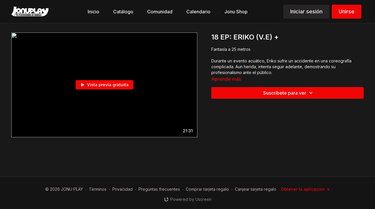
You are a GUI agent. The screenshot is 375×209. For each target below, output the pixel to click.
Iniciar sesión (306, 11)
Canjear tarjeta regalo (255, 189)
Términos (98, 189)
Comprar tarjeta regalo (207, 189)
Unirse (346, 11)
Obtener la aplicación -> (305, 189)
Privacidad (122, 189)
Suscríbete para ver (288, 92)
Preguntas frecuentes (159, 189)
